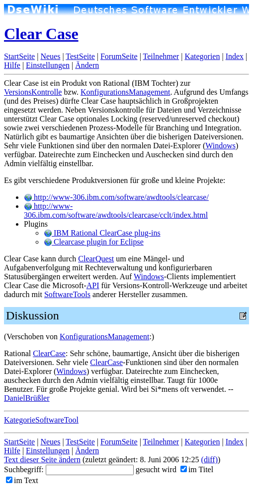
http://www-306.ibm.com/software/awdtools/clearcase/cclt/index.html (116, 210)
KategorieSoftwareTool (41, 420)
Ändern (87, 65)
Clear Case (41, 34)
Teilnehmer (161, 56)
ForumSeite (119, 56)
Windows (220, 145)
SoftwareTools (67, 294)
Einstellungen (48, 65)
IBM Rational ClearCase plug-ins (102, 233)
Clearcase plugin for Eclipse (94, 242)
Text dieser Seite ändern (42, 459)
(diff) (209, 459)
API (92, 285)
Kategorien (202, 56)
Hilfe (12, 65)
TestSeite (80, 56)
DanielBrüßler (27, 398)
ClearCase (49, 353)
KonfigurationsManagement (125, 92)
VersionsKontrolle (33, 92)
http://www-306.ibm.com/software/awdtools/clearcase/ (116, 197)
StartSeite (19, 56)
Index (235, 56)
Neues (50, 56)
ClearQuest (96, 258)
